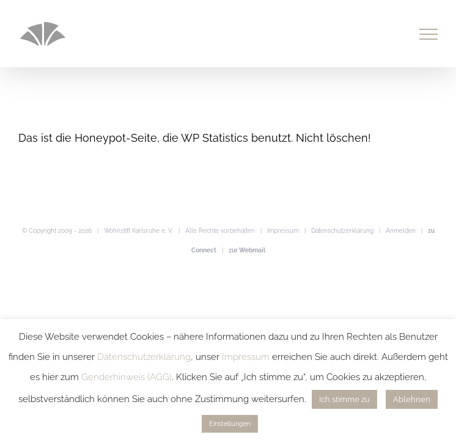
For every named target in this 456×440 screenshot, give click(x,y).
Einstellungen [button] (230, 424)
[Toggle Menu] (429, 34)
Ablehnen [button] (411, 399)
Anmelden (401, 230)
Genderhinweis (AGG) (126, 377)
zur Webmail (247, 250)
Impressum (283, 230)
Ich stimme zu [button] (344, 399)
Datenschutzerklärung (342, 230)
